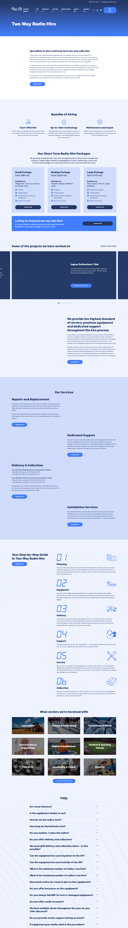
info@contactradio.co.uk (108, 2)
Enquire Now (37, 84)
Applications (65, 10)
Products (45, 10)
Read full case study (81, 285)
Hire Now (110, 10)
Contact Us (86, 10)
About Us (76, 10)
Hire (37, 10)
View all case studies (108, 246)
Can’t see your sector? (64, 839)
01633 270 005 (93, 2)
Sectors (55, 10)
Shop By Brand (26, 10)
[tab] (58, 303)
